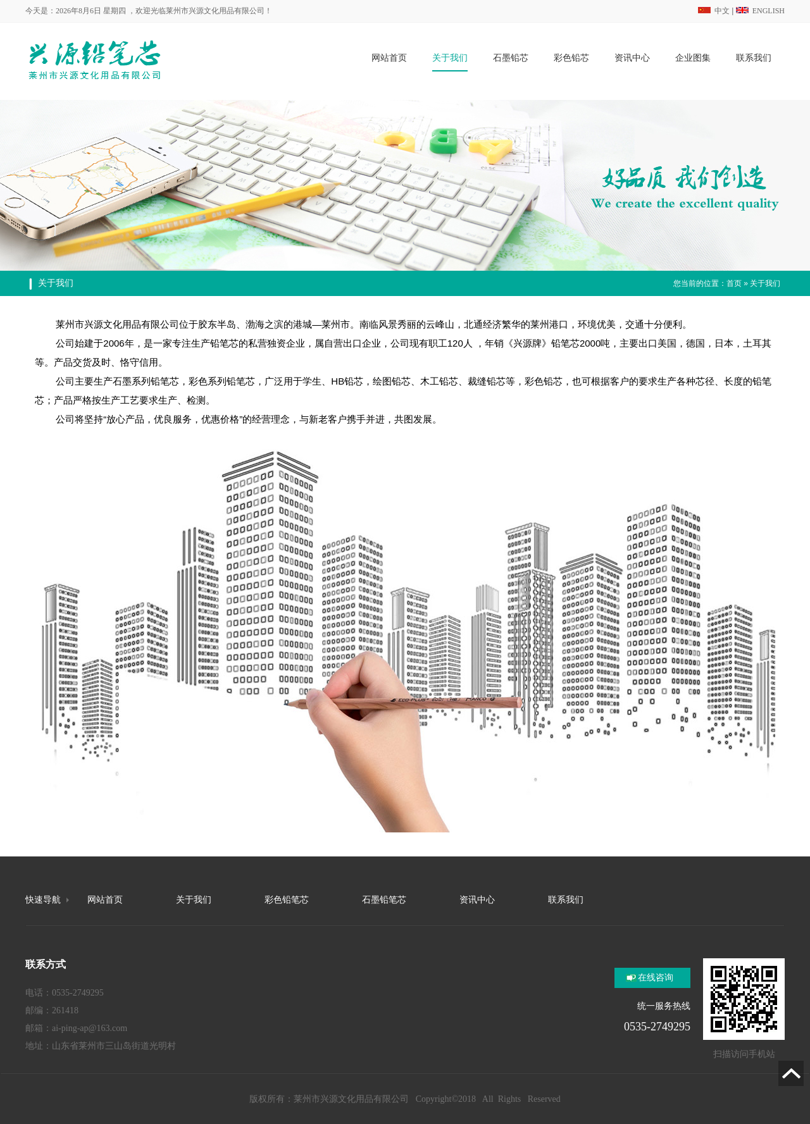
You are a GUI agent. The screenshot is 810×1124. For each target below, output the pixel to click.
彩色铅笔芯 (287, 900)
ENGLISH (760, 10)
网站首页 (105, 900)
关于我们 (765, 283)
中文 (714, 10)
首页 (734, 283)
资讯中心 (477, 900)
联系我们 (565, 900)
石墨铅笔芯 (384, 900)
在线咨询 (655, 977)
